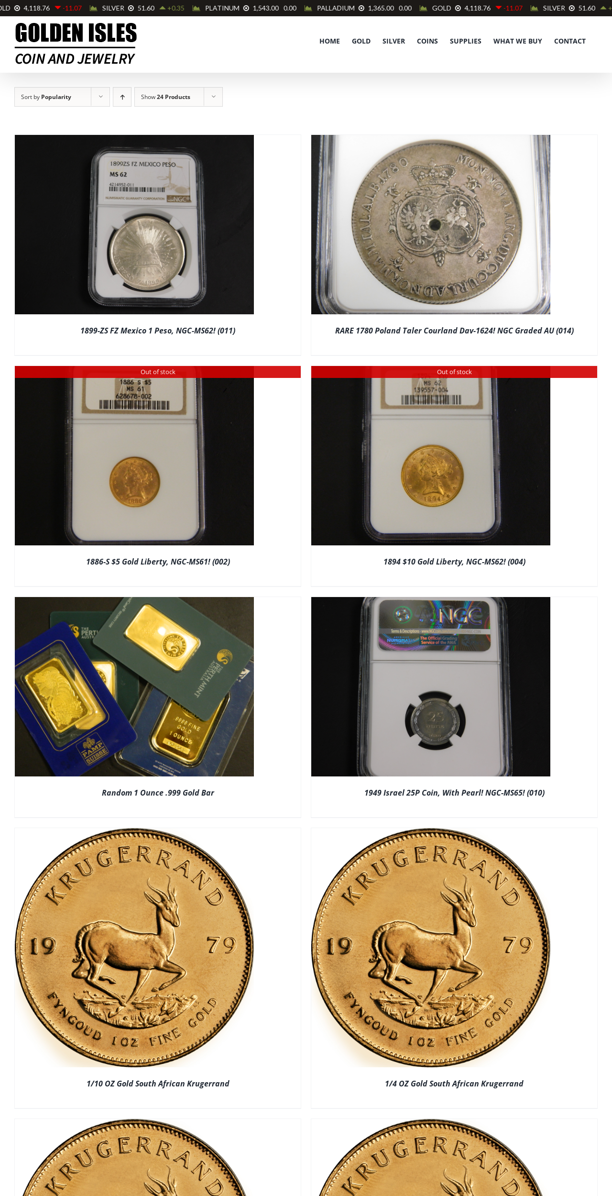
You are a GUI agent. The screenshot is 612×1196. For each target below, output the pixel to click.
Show (165, 97)
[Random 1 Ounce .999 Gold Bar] (134, 603)
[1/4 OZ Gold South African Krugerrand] (430, 834)
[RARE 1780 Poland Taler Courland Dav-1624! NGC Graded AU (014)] (430, 141)
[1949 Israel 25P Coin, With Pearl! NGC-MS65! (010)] (430, 603)
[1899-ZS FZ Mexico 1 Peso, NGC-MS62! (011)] (134, 141)
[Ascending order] (122, 97)
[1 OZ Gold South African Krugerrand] (430, 1125)
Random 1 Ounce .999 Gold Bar (158, 792)
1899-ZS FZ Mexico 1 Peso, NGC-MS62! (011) (157, 330)
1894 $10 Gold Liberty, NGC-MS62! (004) (454, 561)
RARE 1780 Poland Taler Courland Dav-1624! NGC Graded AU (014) (454, 330)
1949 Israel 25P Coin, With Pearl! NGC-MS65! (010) (454, 792)
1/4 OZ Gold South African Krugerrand (454, 1083)
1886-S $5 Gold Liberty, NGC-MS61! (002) (158, 561)
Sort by (46, 97)
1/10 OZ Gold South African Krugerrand (158, 1083)
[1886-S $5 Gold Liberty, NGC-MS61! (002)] (134, 372)
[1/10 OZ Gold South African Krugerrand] (134, 834)
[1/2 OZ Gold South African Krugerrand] (134, 1125)
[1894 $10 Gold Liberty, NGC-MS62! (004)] (430, 372)
